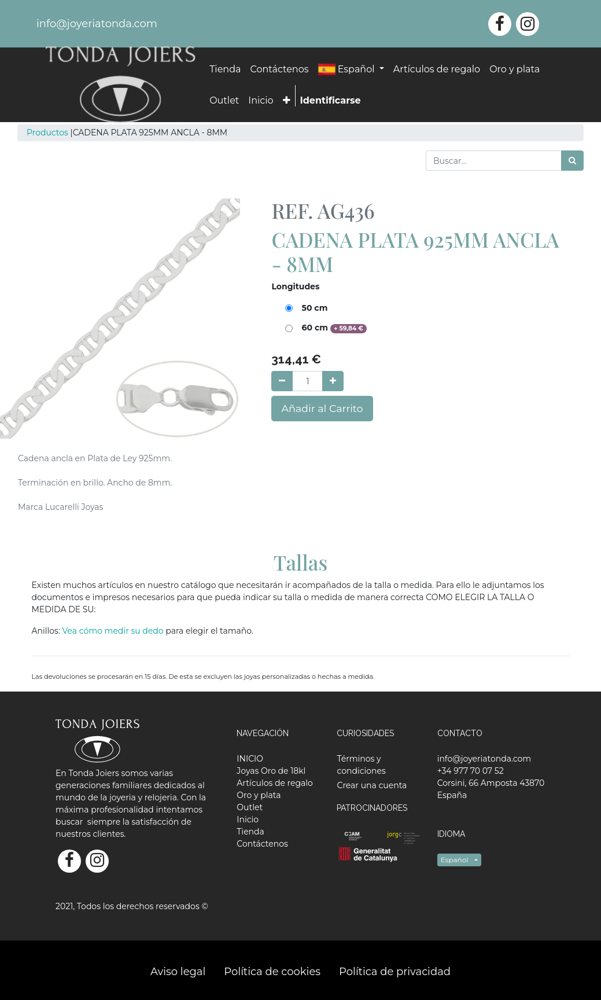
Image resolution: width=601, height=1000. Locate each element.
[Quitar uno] (282, 381)
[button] (286, 100)
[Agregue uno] (333, 381)
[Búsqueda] (572, 160)
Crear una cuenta (372, 785)
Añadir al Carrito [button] (322, 408)
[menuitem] (225, 69)
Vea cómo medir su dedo (114, 631)
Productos (47, 132)
